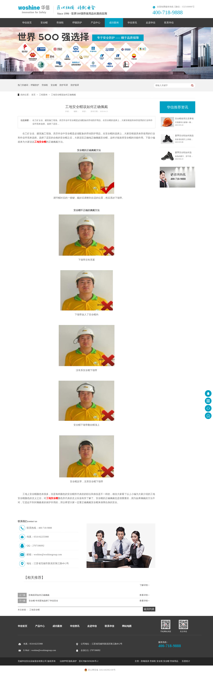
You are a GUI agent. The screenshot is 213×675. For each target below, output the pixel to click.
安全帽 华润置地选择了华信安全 (43, 601)
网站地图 (126, 626)
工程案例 (43, 95)
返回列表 (149, 609)
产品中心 (95, 22)
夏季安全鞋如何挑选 (184, 135)
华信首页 (27, 22)
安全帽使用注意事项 (184, 118)
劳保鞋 (60, 22)
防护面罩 (75, 85)
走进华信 (150, 22)
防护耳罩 (64, 85)
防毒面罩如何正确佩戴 (39, 595)
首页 (33, 95)
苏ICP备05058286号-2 (88, 661)
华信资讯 (132, 22)
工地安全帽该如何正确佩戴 (63, 95)
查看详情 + (144, 595)
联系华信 (169, 22)
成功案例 (114, 22)
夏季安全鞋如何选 (183, 152)
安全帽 (44, 22)
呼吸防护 (77, 22)
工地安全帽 (40, 142)
